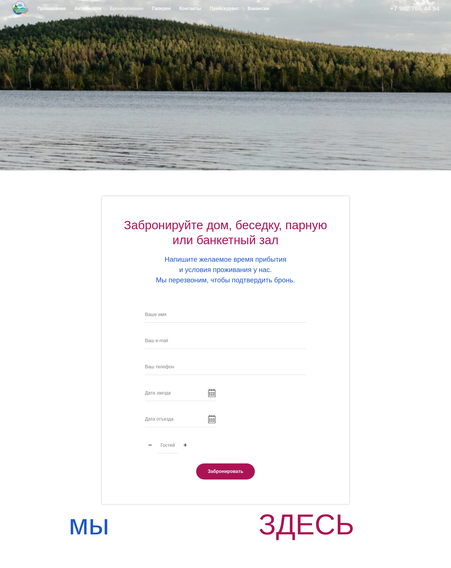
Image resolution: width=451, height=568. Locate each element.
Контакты (190, 8)
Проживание (51, 8)
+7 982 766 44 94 (414, 8)
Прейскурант (224, 8)
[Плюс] (185, 445)
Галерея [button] (161, 8)
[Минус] (150, 445)
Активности (87, 8)
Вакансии (259, 8)
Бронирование (127, 8)
